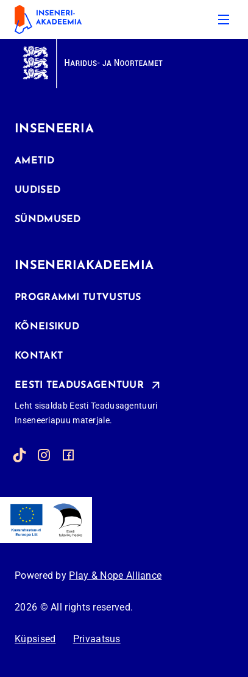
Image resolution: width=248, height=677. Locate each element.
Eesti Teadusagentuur (79, 385)
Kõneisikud (47, 327)
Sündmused (48, 219)
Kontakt (39, 356)
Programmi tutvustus (78, 298)
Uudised (37, 190)
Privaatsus (97, 639)
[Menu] (223, 19)
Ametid (34, 161)
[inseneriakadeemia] (57, 19)
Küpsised (35, 639)
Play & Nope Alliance (115, 575)
